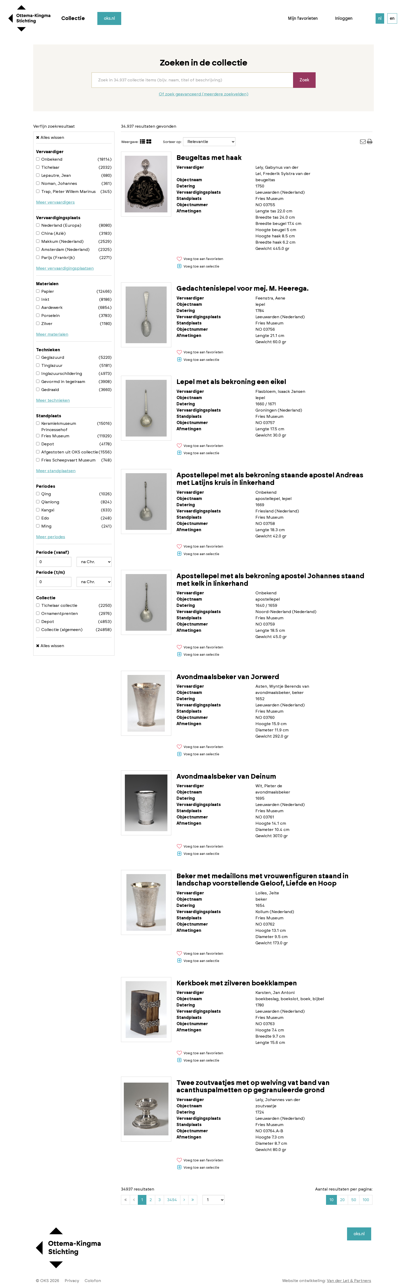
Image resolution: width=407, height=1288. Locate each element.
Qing (43, 494)
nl (380, 18)
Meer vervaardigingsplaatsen (65, 268)
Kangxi (45, 510)
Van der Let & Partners (349, 1281)
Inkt (42, 299)
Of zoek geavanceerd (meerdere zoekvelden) (203, 94)
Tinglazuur (49, 365)
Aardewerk (49, 307)
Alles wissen (50, 137)
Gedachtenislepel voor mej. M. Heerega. (243, 288)
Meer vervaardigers (55, 202)
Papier (45, 291)
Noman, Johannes (56, 183)
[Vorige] (134, 1200)
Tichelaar (47, 167)
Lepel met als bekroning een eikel (231, 382)
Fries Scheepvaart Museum (66, 460)
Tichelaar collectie (56, 605)
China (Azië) (51, 233)
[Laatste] (192, 1200)
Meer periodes (50, 537)
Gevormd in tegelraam (60, 382)
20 (342, 1200)
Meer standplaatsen (56, 471)
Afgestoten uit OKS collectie (67, 452)
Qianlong (47, 502)
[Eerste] (125, 1200)
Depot (45, 444)
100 (366, 1200)
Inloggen (343, 18)
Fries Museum (52, 436)
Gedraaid (47, 390)
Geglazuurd (50, 357)
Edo (42, 518)
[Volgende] (184, 1200)
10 (331, 1200)
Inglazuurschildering (59, 374)
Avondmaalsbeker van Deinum (226, 776)
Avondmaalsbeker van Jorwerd (228, 677)
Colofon (93, 1281)
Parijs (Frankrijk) (55, 258)
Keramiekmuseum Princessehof (56, 426)
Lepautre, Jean (53, 175)
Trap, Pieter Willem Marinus (66, 192)
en (392, 18)
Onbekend (49, 159)
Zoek (304, 80)
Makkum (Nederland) (60, 241)
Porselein (48, 316)
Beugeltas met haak (209, 157)
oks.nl (109, 18)
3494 (173, 1200)
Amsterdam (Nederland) (63, 250)
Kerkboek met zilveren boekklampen (237, 983)
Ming (43, 526)
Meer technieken (53, 400)
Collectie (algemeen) (59, 630)
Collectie (73, 18)
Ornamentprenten (57, 614)
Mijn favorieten (303, 18)
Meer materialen (52, 334)
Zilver (44, 324)
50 (353, 1200)
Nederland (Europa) (58, 225)
